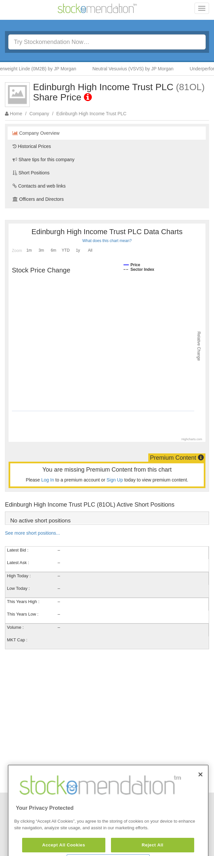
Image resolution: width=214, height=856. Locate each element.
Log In (47, 479)
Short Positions (31, 172)
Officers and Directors (38, 199)
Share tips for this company (44, 159)
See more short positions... (32, 533)
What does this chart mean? (106, 240)
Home (16, 113)
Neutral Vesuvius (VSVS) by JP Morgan (135, 68)
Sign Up (114, 479)
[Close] (200, 787)
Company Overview (36, 133)
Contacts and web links (39, 186)
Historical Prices (32, 146)
